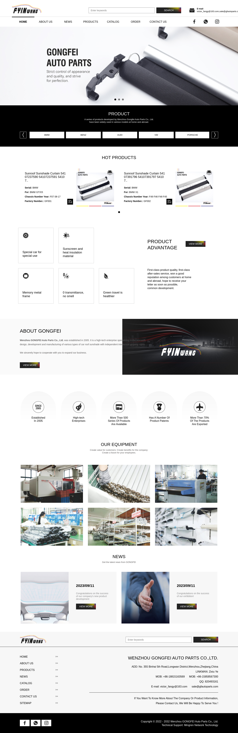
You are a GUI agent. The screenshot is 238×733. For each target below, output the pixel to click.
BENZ (83, 135)
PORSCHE (192, 135)
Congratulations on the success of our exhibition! (193, 594)
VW (156, 135)
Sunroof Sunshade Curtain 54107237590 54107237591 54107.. (45, 177)
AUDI (119, 135)
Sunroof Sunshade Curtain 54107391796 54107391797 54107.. (144, 177)
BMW (47, 135)
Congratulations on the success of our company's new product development (92, 596)
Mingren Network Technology (201, 725)
